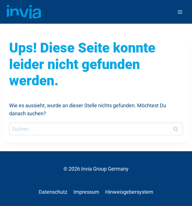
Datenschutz (53, 192)
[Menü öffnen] (180, 11)
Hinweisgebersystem (129, 192)
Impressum (86, 192)
